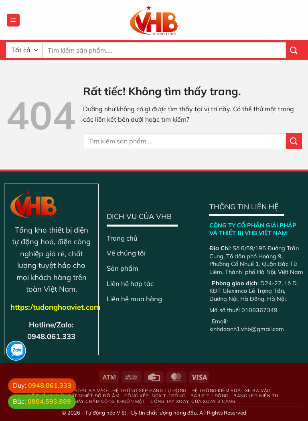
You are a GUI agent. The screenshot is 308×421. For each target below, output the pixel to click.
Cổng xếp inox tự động (155, 396)
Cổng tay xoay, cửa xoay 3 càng (193, 401)
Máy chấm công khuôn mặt (110, 401)
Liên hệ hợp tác (130, 283)
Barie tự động (209, 396)
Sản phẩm (122, 268)
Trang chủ (122, 238)
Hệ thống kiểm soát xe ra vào (231, 390)
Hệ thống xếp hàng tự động (149, 390)
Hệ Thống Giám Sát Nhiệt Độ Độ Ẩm (73, 396)
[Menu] (13, 20)
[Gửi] (294, 50)
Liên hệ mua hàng (134, 298)
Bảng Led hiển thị (256, 396)
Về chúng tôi (126, 253)
